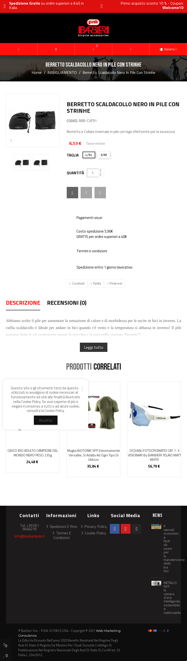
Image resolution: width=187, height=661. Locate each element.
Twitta (97, 283)
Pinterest (116, 283)
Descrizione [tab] (23, 303)
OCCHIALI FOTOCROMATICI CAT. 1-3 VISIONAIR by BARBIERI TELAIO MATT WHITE (154, 455)
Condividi (78, 283)
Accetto (45, 420)
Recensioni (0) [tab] (66, 303)
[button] (56, 49)
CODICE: (72, 121)
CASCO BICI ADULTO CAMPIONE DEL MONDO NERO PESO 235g (33, 453)
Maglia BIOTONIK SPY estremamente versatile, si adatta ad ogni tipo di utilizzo (93, 455)
